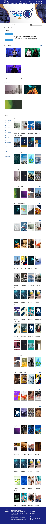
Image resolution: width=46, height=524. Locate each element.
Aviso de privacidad (33, 516)
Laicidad (6, 151)
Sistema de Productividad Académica (16, 510)
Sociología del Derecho (8, 156)
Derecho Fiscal (7, 130)
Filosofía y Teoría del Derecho (8, 144)
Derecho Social (7, 140)
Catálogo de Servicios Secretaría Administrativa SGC (18, 511)
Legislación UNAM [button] (39, 3)
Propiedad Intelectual (8, 153)
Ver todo (41, 45)
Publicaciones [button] (22, 3)
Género (6, 146)
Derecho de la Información (8, 127)
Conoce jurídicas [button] (8, 3)
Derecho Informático (8, 132)
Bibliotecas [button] (18, 3)
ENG (39, 1)
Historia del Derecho (8, 148)
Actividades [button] (27, 3)
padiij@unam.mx (12, 520)
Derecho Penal (7, 137)
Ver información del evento (17, 31)
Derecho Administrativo (8, 120)
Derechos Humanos (8, 142)
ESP (37, 1)
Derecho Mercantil (7, 135)
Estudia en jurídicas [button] (32, 3)
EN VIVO (21, 1)
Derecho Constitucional (8, 125)
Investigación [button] (13, 3)
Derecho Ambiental (7, 122)
